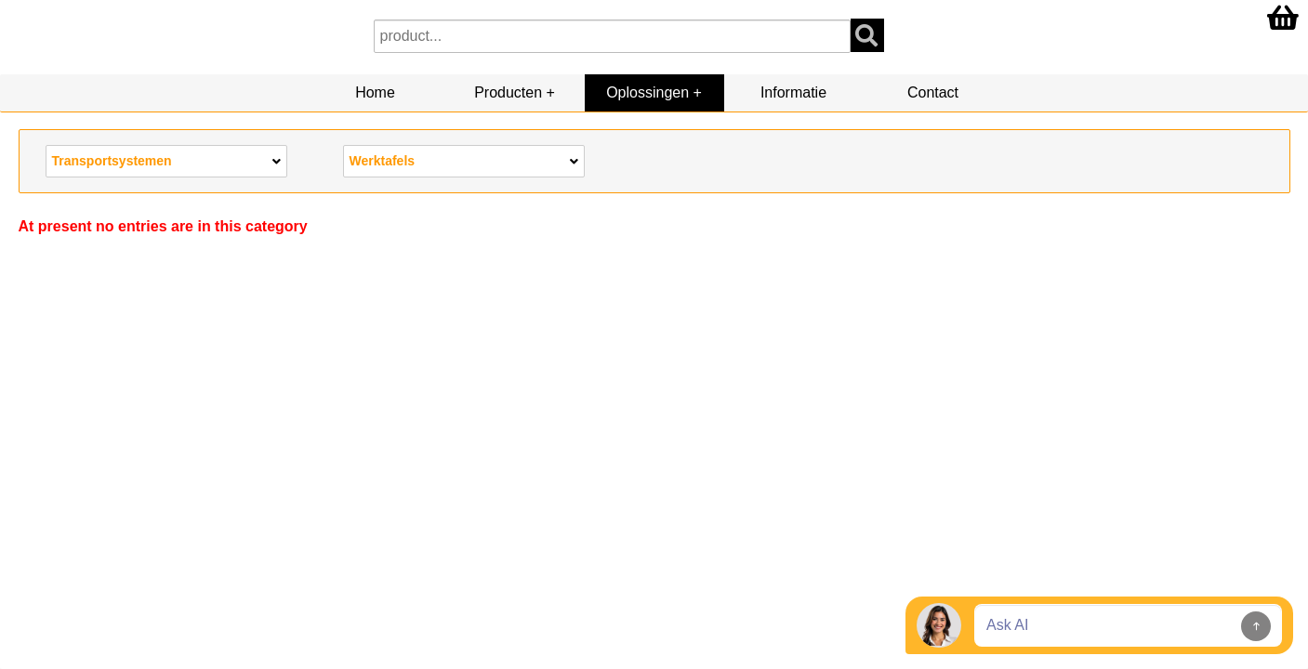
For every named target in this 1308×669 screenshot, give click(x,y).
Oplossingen (647, 92)
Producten (508, 92)
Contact (932, 92)
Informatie (793, 92)
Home (375, 92)
